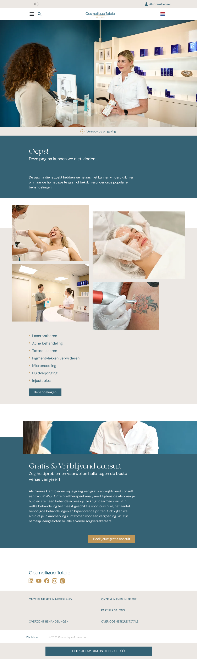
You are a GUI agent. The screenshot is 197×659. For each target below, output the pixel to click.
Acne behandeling (47, 343)
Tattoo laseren (44, 350)
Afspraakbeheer (157, 4)
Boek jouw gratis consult (111, 539)
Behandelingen (45, 392)
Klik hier (127, 177)
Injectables (41, 380)
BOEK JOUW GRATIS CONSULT (98, 651)
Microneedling (44, 365)
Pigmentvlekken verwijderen (56, 358)
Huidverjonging (45, 373)
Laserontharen (44, 335)
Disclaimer (32, 637)
